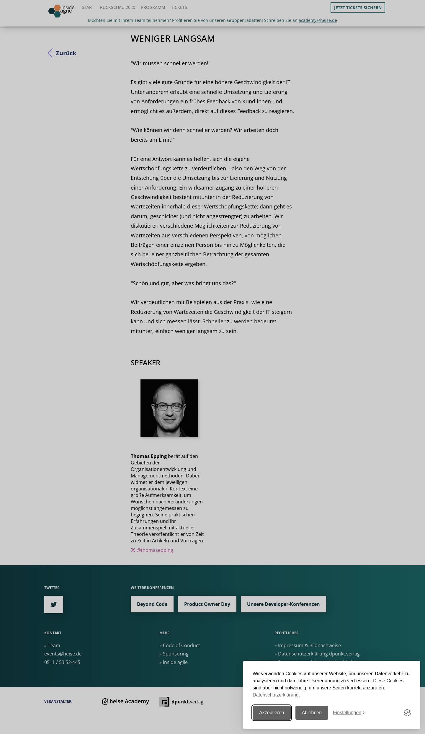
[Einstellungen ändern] (349, 713)
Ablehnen (312, 712)
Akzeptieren (271, 712)
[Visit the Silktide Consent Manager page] (407, 712)
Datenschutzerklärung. (276, 694)
